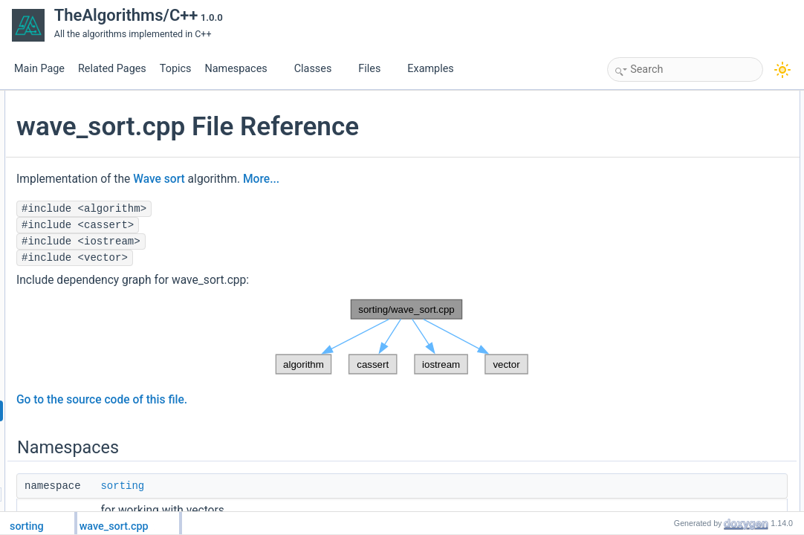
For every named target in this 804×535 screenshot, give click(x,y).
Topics (176, 68)
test (659, 180)
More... (438, 179)
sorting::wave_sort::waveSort (709, 164)
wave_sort (672, 131)
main (661, 197)
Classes (318, 68)
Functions (659, 148)
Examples (430, 68)
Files (375, 68)
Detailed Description (679, 213)
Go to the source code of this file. (278, 399)
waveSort (670, 278)
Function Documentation (688, 229)
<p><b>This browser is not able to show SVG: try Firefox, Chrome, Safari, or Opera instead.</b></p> (400, 337)
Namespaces (241, 68)
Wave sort (336, 179)
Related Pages (112, 68)
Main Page (39, 68)
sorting (299, 486)
